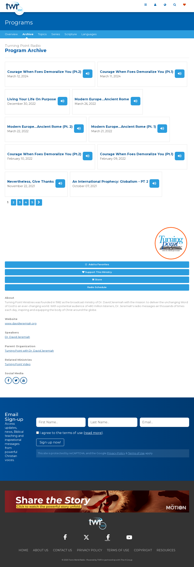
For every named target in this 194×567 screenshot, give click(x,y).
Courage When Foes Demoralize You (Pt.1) (136, 71)
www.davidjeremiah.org (20, 318)
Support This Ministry (98, 267)
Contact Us (62, 545)
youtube (23, 375)
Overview (11, 34)
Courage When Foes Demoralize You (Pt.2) (44, 71)
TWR (99, 555)
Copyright (143, 545)
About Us (40, 545)
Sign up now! (50, 437)
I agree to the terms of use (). (69, 428)
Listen (87, 73)
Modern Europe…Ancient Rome (102, 98)
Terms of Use (136, 448)
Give (184, 5)
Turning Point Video (18, 359)
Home (23, 545)
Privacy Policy (116, 448)
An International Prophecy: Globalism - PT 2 (110, 179)
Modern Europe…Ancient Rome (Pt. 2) (40, 125)
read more (93, 428)
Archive (27, 34)
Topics (42, 34)
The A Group (126, 555)
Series (55, 34)
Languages (89, 34)
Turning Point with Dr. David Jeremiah (29, 345)
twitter (16, 375)
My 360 (155, 5)
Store (98, 275)
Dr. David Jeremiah (17, 332)
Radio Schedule (97, 282)
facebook (8, 375)
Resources (166, 545)
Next (39, 199)
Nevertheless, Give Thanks (30, 179)
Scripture (71, 34)
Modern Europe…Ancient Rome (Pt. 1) (123, 125)
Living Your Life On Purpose (31, 98)
